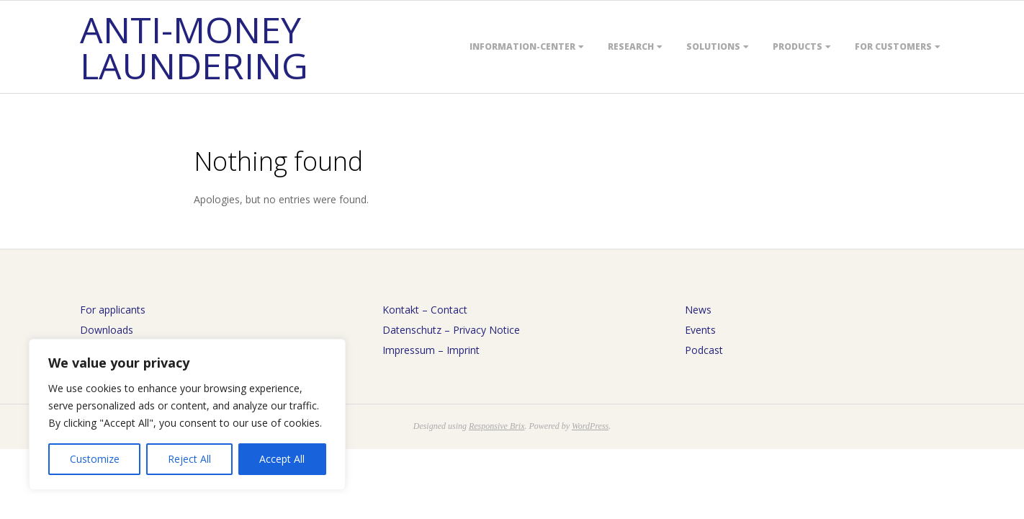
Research (631, 46)
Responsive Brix (497, 426)
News (698, 309)
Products (797, 46)
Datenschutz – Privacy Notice (451, 330)
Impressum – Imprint (431, 350)
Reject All (189, 459)
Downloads (106, 330)
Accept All (282, 459)
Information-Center (522, 46)
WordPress (590, 426)
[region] (187, 414)
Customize (95, 459)
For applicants (112, 309)
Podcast (704, 350)
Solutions (713, 46)
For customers (893, 46)
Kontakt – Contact (424, 309)
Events (700, 330)
